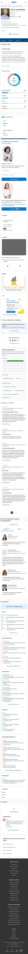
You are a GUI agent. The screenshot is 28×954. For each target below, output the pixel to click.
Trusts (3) (18, 378)
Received (7, 529)
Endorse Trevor (14, 524)
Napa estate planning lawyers (9, 847)
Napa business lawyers (8, 844)
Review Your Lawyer (14, 866)
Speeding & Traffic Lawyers (14, 924)
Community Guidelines (13, 943)
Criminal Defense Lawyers (14, 911)
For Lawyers (14, 875)
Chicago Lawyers (14, 886)
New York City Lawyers (14, 882)
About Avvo (14, 931)
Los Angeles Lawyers (14, 884)
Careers (14, 933)
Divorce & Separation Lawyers (14, 920)
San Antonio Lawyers (14, 897)
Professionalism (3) (20, 390)
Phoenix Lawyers (14, 895)
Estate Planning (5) (8, 378)
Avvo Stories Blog (14, 873)
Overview (3, 40)
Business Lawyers (14, 909)
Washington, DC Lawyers (14, 891)
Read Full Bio (5, 66)
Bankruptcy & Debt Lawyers (14, 907)
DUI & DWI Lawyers (14, 913)
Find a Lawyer (14, 864)
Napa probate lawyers (7, 850)
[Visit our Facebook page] (7, 950)
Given (20, 529)
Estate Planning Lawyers (14, 915)
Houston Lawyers (14, 889)
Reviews (11, 40)
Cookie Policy (21, 942)
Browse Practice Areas (14, 870)
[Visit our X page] (12, 950)
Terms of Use (6, 942)
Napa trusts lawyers (7, 853)
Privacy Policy (13, 942)
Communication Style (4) (9, 386)
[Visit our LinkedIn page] (17, 950)
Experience (18, 40)
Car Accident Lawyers (14, 918)
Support (14, 936)
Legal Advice (14, 868)
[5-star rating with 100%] (14, 361)
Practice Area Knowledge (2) (10, 394)
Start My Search (14, 179)
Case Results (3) (7, 390)
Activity (25, 40)
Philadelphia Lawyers (14, 893)
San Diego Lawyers (14, 899)
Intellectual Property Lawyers (14, 922)
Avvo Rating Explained (14, 938)
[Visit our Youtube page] (21, 950)
